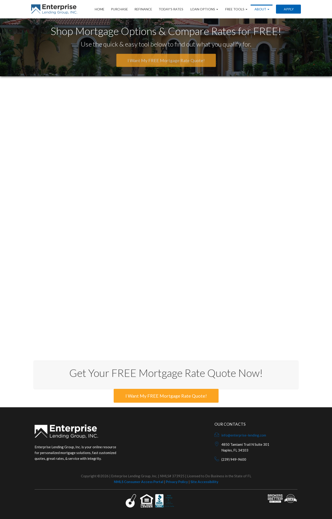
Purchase (119, 9)
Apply (288, 9)
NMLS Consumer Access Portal (138, 482)
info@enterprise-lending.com (243, 435)
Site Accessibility (204, 482)
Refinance (143, 9)
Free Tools (236, 9)
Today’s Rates (171, 9)
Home (99, 9)
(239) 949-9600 (233, 459)
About (261, 9)
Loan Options (204, 9)
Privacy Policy (177, 482)
